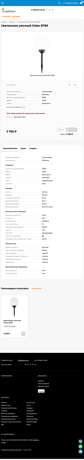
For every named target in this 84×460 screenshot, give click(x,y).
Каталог (12, 22)
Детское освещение (8, 413)
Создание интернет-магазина (11, 450)
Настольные (30, 402)
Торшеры (29, 408)
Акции (28, 424)
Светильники (5, 405)
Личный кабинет (43, 383)
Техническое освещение (9, 416)
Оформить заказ (43, 386)
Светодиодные (31, 413)
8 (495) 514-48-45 (38, 10)
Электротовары (31, 422)
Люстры (3, 402)
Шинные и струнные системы (11, 422)
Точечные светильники (9, 408)
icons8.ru (36, 440)
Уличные (4, 411)
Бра (2, 424)
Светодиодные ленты (8, 419)
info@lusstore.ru (23, 360)
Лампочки (29, 416)
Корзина (41, 381)
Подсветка (30, 411)
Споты (28, 405)
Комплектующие (32, 419)
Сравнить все (38, 288)
